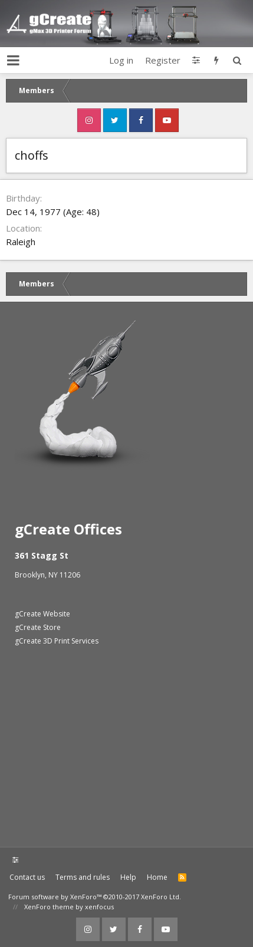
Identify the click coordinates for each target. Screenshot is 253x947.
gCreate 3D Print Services (56, 641)
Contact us (27, 877)
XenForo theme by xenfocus (69, 906)
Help (128, 877)
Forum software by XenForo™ (94, 896)
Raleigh (20, 242)
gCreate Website (42, 614)
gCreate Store (38, 627)
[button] (13, 60)
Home (157, 877)
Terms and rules (82, 877)
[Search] (236, 60)
